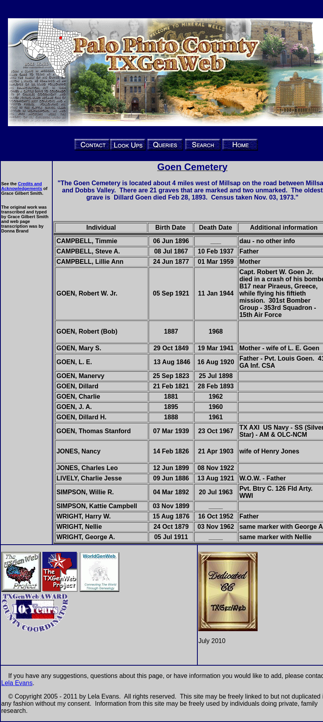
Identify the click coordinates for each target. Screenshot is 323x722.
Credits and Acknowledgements (21, 186)
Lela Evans (16, 683)
